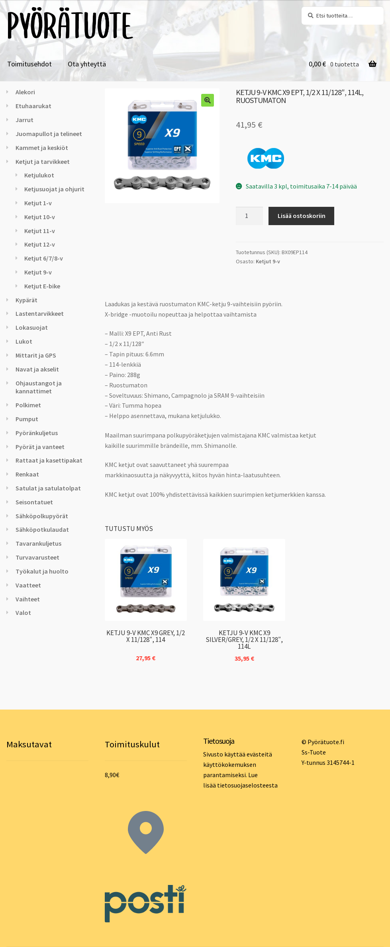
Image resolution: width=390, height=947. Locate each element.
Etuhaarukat (33, 106)
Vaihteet (28, 599)
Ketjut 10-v (39, 217)
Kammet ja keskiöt (42, 148)
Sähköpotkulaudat (42, 529)
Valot (23, 612)
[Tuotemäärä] (249, 216)
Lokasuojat (32, 327)
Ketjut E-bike (42, 286)
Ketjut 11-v (39, 231)
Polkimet (28, 405)
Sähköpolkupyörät (42, 516)
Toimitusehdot (29, 63)
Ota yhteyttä (87, 63)
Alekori (25, 92)
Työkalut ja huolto (42, 571)
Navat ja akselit (37, 369)
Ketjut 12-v (39, 244)
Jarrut (24, 120)
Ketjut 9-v (268, 261)
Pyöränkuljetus (37, 433)
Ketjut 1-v (38, 203)
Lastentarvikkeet (40, 313)
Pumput (27, 419)
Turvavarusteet (37, 557)
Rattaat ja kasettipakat (49, 460)
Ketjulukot (39, 175)
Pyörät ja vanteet (40, 447)
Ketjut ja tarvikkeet (43, 161)
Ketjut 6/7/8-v (43, 258)
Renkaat (27, 474)
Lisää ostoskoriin (301, 216)
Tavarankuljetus (38, 543)
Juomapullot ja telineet (49, 134)
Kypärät (26, 300)
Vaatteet (28, 585)
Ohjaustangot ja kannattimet (39, 387)
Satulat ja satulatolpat (48, 488)
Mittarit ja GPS (36, 355)
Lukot (24, 341)
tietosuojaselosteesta (247, 785)
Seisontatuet (34, 502)
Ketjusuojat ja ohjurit (54, 189)
